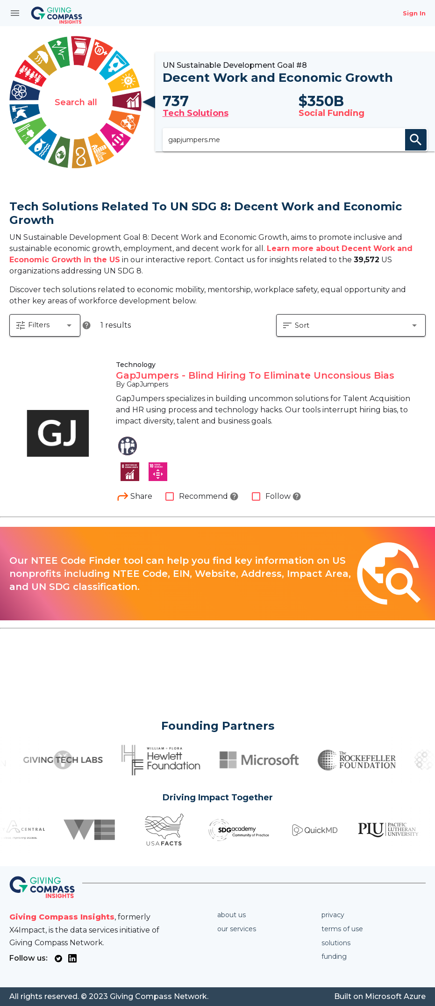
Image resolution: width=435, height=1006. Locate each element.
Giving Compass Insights (61, 917)
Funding (334, 956)
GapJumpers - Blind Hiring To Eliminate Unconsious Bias (255, 388)
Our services (236, 929)
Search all (76, 108)
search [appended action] (416, 145)
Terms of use (342, 929)
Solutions (335, 943)
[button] (44, 337)
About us (231, 915)
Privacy (332, 915)
